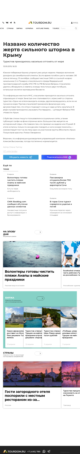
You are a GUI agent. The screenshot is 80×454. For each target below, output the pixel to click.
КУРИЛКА (29, 28)
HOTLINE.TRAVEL (42, 28)
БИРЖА (19, 28)
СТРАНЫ (10, 28)
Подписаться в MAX (59, 157)
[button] (40, 232)
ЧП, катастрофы (10, 151)
